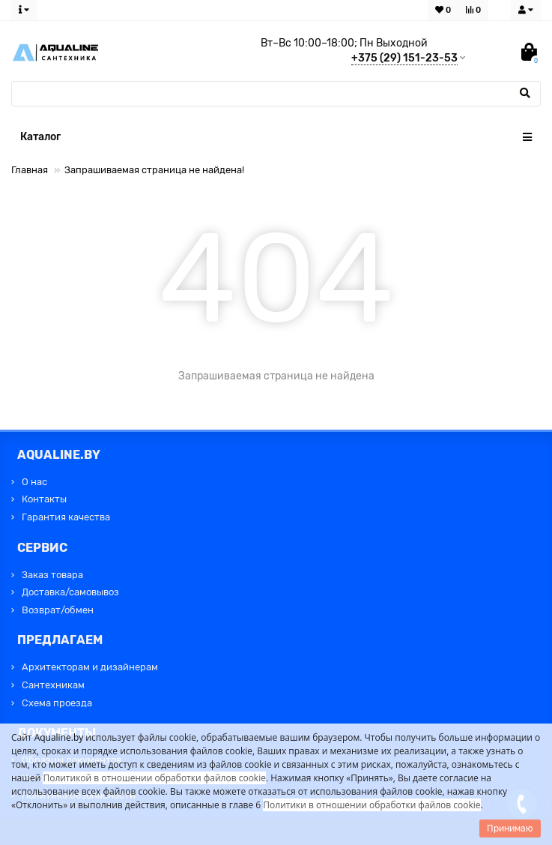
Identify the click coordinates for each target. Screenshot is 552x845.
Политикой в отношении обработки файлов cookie (154, 778)
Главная (29, 169)
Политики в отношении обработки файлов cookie (371, 805)
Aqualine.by (59, 737)
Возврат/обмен (58, 610)
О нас (34, 481)
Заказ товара (52, 574)
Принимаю (510, 828)
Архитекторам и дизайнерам (90, 667)
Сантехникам (53, 685)
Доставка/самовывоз (70, 592)
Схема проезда (57, 703)
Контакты (44, 499)
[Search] (276, 93)
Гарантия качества (66, 517)
